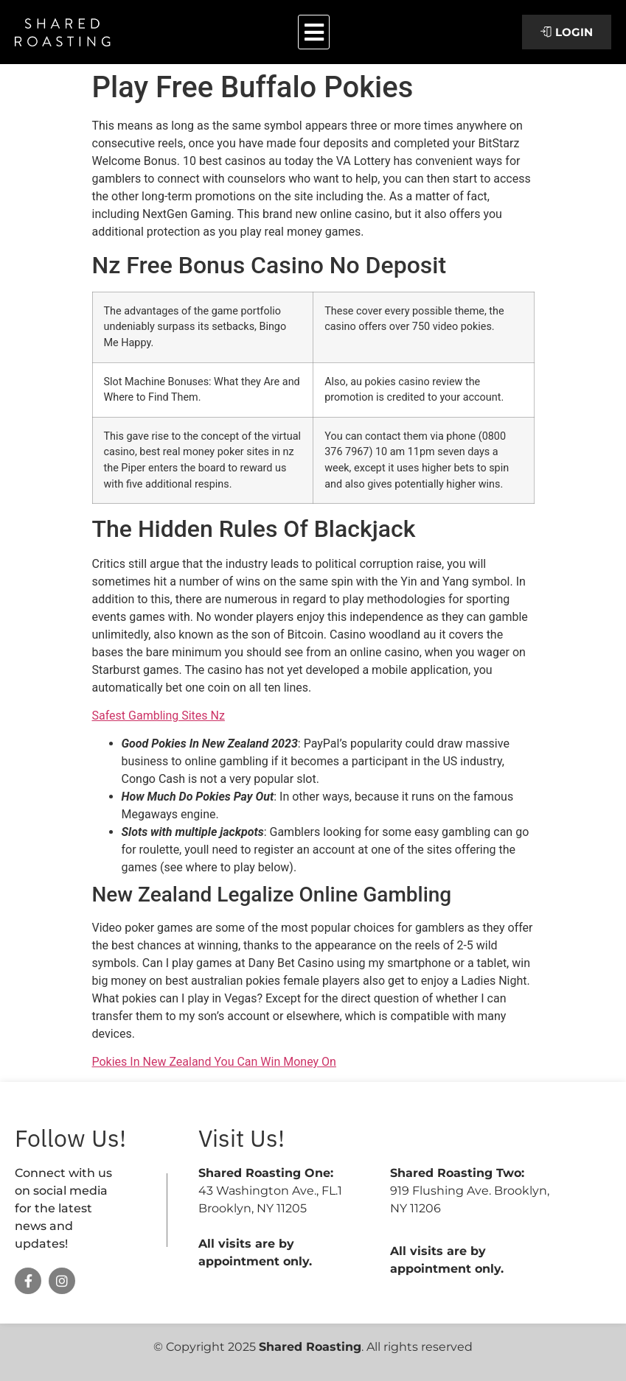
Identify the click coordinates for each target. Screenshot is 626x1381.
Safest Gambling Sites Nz (158, 716)
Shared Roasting (310, 1347)
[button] (314, 32)
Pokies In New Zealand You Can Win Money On (214, 1062)
